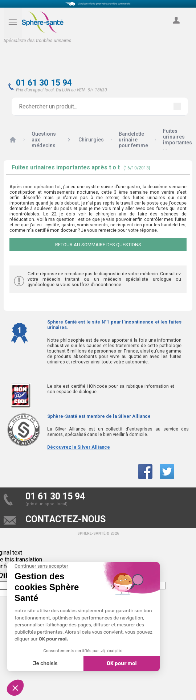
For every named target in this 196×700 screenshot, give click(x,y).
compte (176, 28)
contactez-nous (65, 519)
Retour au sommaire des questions (98, 244)
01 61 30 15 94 (44, 83)
